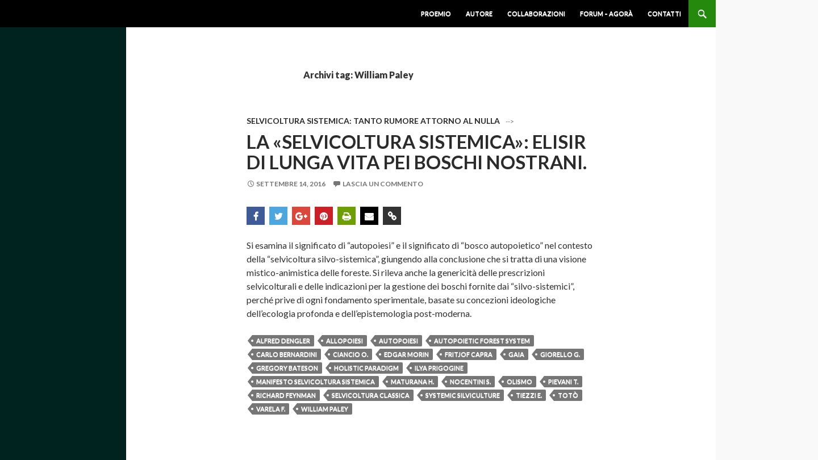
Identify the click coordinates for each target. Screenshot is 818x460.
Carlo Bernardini (286, 354)
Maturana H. (412, 381)
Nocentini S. (470, 381)
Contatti (664, 13)
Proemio (436, 13)
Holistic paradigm (366, 367)
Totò (568, 395)
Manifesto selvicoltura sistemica (315, 381)
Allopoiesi (344, 340)
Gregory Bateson (287, 367)
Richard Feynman (286, 395)
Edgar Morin (406, 354)
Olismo (519, 381)
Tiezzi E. (529, 395)
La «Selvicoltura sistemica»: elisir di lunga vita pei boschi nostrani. (417, 151)
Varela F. (270, 408)
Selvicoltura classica (371, 395)
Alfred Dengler (283, 340)
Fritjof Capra (469, 354)
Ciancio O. (350, 354)
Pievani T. (563, 381)
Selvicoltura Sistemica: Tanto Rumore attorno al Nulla (373, 121)
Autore (479, 13)
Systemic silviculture (462, 395)
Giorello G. (560, 354)
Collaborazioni (536, 13)
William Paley (324, 408)
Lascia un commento (383, 183)
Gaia (516, 354)
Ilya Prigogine (439, 367)
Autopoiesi (398, 340)
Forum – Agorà (606, 13)
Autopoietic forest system (482, 340)
